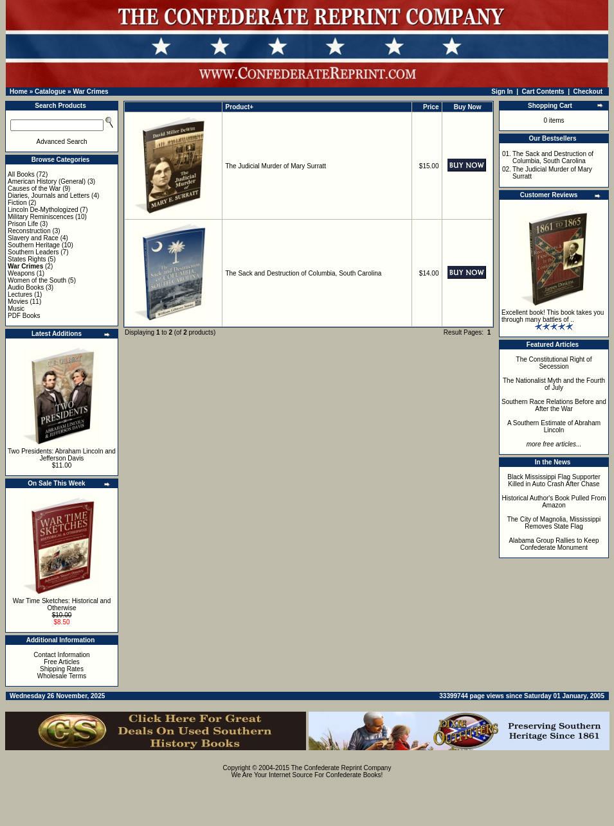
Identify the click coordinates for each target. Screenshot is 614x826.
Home (19, 91)
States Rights (27, 259)
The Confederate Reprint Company (341, 767)
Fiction (17, 202)
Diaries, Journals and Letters (48, 195)
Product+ (240, 106)
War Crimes (90, 91)
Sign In (501, 91)
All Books (21, 174)
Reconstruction (29, 230)
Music (16, 308)
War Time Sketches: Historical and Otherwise (62, 604)
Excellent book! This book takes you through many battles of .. (552, 316)
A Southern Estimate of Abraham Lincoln (553, 426)
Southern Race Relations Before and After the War (553, 405)
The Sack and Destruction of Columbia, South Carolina (303, 273)
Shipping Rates (62, 668)
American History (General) (47, 181)
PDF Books (24, 315)
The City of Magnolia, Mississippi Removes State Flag (554, 523)
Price (430, 106)
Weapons (21, 273)
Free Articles (62, 661)
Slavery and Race (33, 238)
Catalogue (50, 91)
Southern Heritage (34, 245)
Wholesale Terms (62, 676)
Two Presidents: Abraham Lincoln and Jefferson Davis (62, 455)
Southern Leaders (33, 252)
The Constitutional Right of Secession (554, 363)
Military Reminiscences (40, 216)
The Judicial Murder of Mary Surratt (275, 166)
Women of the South (37, 280)
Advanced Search (62, 141)
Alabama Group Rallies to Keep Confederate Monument (554, 544)
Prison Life (23, 223)
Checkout (588, 91)
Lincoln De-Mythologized (43, 209)
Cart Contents (543, 91)
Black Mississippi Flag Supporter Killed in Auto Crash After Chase (553, 480)
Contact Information (61, 654)
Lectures (20, 294)
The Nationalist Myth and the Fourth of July (554, 384)
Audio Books (26, 287)
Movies (18, 301)
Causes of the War (34, 188)
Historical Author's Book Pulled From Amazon (554, 502)
